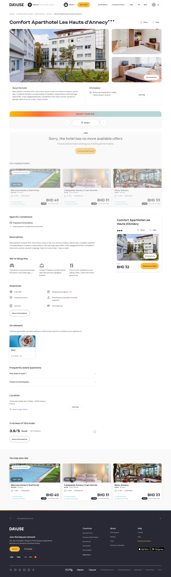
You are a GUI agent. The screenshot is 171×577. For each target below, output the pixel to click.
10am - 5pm (17, 479)
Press (112, 541)
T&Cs (160, 570)
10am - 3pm (120, 479)
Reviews (112, 537)
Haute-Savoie (39, 14)
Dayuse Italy (87, 546)
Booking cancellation (144, 541)
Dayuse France (87, 533)
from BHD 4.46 (17, 356)
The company (114, 532)
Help (131, 5)
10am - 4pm (70, 479)
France (12, 14)
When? (85, 122)
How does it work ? (118, 5)
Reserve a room (149, 266)
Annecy (49, 14)
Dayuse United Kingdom (90, 537)
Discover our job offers (117, 545)
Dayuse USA (87, 541)
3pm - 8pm (133, 479)
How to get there (19, 409)
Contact (140, 532)
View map (141, 95)
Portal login (28, 549)
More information (19, 313)
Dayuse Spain (87, 550)
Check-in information (53, 382)
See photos (151, 77)
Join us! (14, 549)
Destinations (102, 5)
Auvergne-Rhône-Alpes (24, 14)
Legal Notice (138, 570)
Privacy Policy (150, 570)
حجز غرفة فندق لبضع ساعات (25, 518)
